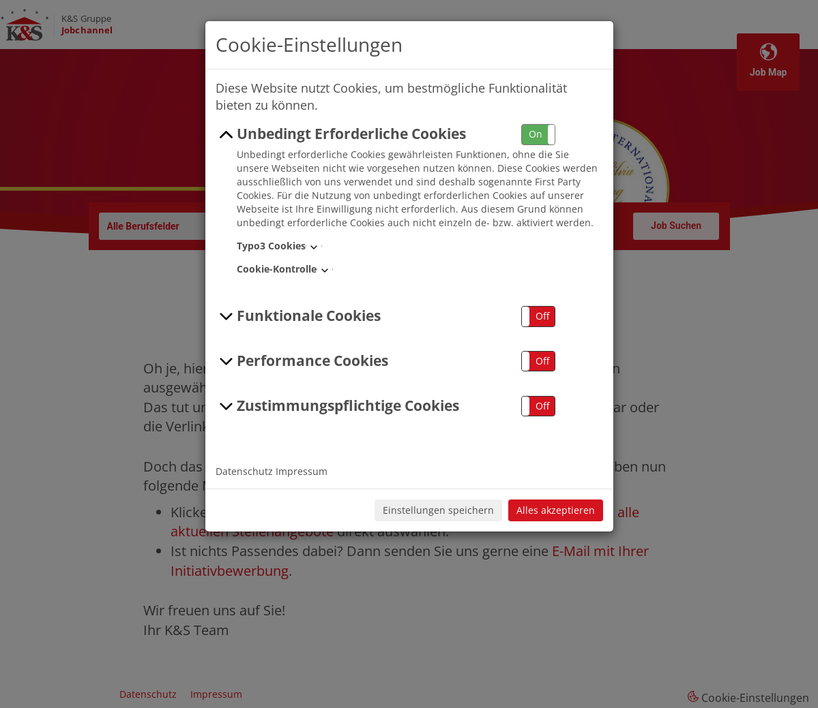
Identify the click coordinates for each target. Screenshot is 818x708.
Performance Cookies (302, 361)
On (535, 133)
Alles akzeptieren (555, 510)
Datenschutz (244, 471)
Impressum (301, 471)
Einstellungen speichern (438, 510)
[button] (538, 134)
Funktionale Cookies (298, 316)
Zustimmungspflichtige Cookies (338, 406)
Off (542, 315)
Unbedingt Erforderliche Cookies (341, 134)
